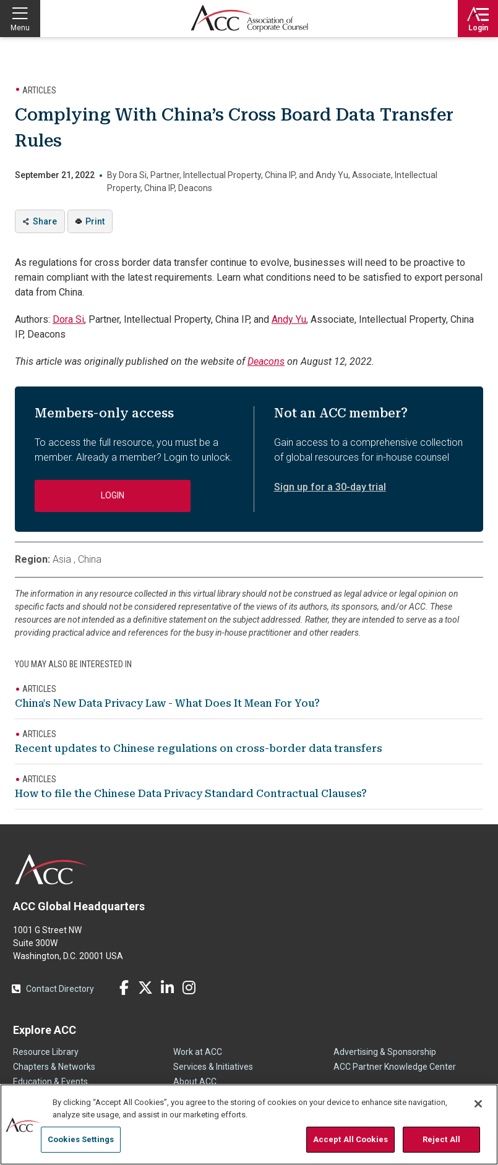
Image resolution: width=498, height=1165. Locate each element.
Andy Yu (289, 319)
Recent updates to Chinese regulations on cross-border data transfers (198, 748)
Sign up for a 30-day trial (330, 487)
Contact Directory (60, 989)
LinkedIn (167, 987)
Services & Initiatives (213, 1067)
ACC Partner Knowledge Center (394, 1067)
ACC (51, 869)
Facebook (124, 987)
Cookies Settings (81, 1139)
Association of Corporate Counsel (249, 18)
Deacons (266, 361)
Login (478, 27)
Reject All (441, 1139)
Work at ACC (197, 1052)
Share (45, 221)
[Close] (478, 1103)
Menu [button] (20, 27)
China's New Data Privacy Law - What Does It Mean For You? (167, 703)
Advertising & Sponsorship (384, 1052)
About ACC (195, 1081)
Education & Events (50, 1081)
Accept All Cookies (350, 1139)
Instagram (189, 987)
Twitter (145, 987)
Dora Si (68, 319)
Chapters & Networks (54, 1067)
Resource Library (46, 1052)
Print (95, 221)
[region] (249, 1124)
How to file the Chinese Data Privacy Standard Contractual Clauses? (191, 794)
